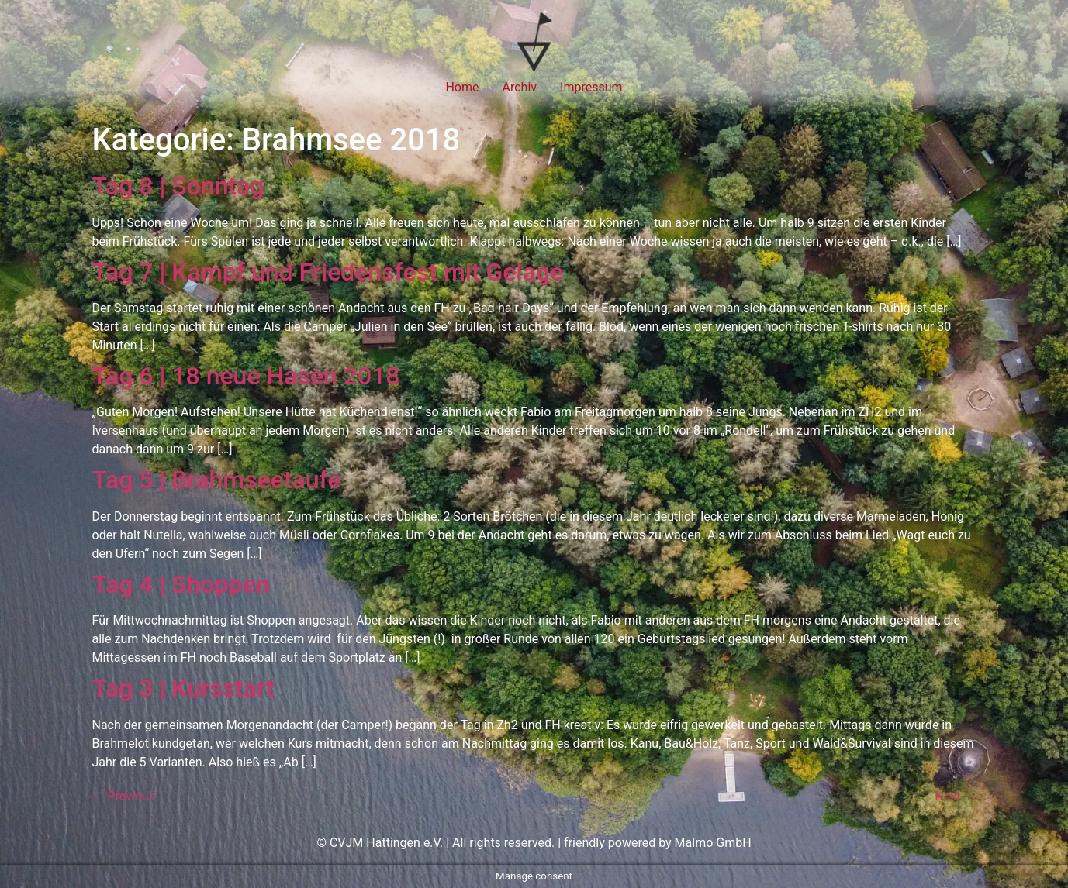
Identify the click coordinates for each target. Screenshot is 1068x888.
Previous (124, 796)
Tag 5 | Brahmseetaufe (216, 479)
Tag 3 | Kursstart (183, 688)
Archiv (520, 87)
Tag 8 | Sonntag (178, 186)
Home (462, 87)
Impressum (591, 87)
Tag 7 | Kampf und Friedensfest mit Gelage (328, 272)
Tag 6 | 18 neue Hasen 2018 (246, 376)
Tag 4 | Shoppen (181, 584)
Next (955, 796)
